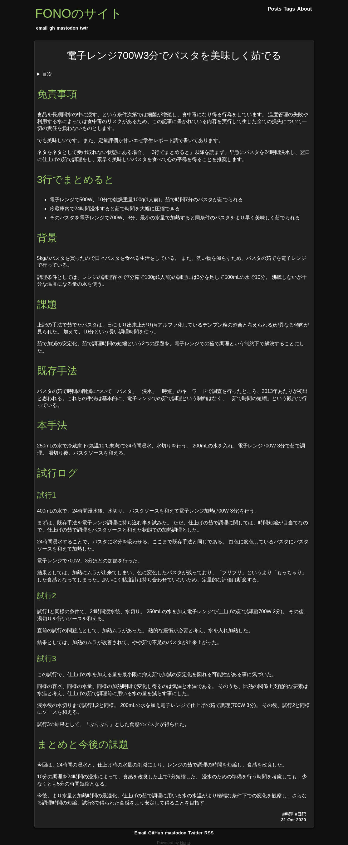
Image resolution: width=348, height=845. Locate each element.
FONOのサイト (79, 13)
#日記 (300, 814)
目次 (47, 74)
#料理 (287, 814)
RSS (209, 832)
